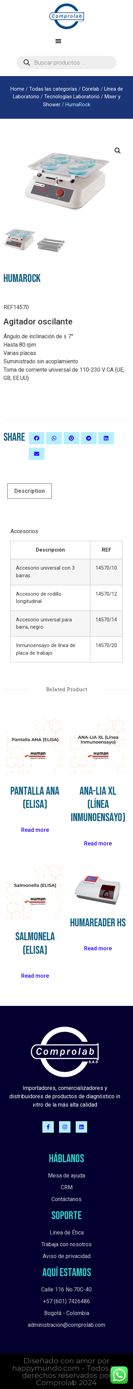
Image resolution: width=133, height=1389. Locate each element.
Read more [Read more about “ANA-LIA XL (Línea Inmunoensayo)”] (98, 843)
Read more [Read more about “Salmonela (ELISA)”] (35, 975)
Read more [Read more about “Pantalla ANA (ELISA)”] (35, 829)
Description (29, 490)
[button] (58, 41)
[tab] (29, 490)
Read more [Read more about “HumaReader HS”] (98, 947)
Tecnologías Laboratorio (72, 96)
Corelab (90, 89)
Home (17, 89)
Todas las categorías (53, 89)
